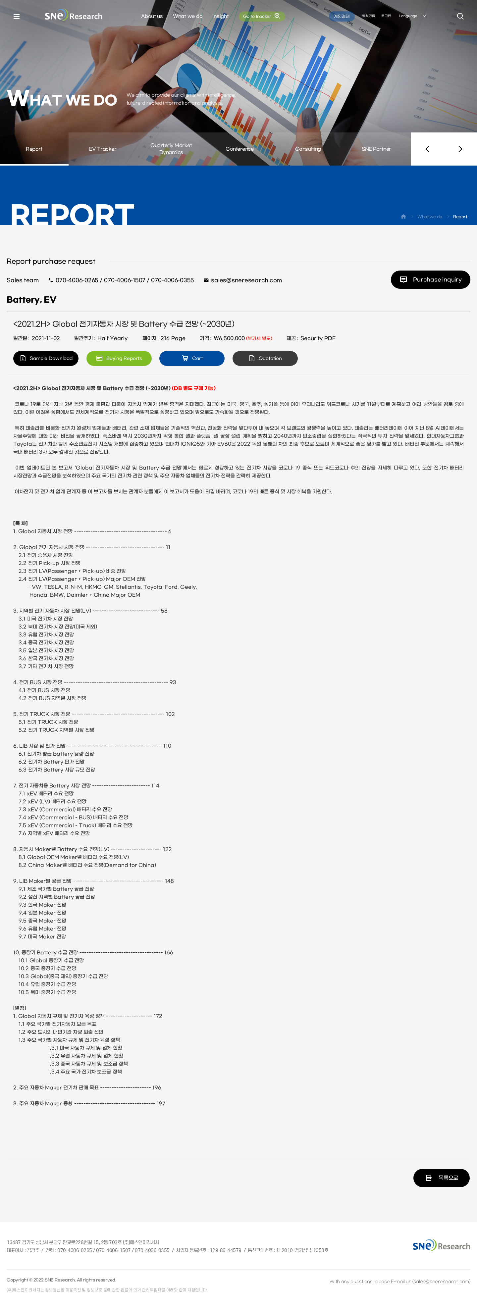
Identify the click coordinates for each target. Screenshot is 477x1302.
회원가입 (368, 16)
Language (413, 16)
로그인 (386, 16)
